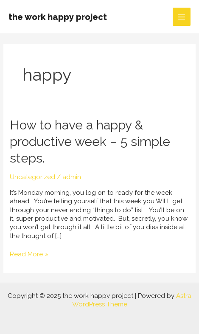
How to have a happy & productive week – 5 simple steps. (90, 142)
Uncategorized (32, 177)
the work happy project (57, 17)
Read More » (29, 254)
